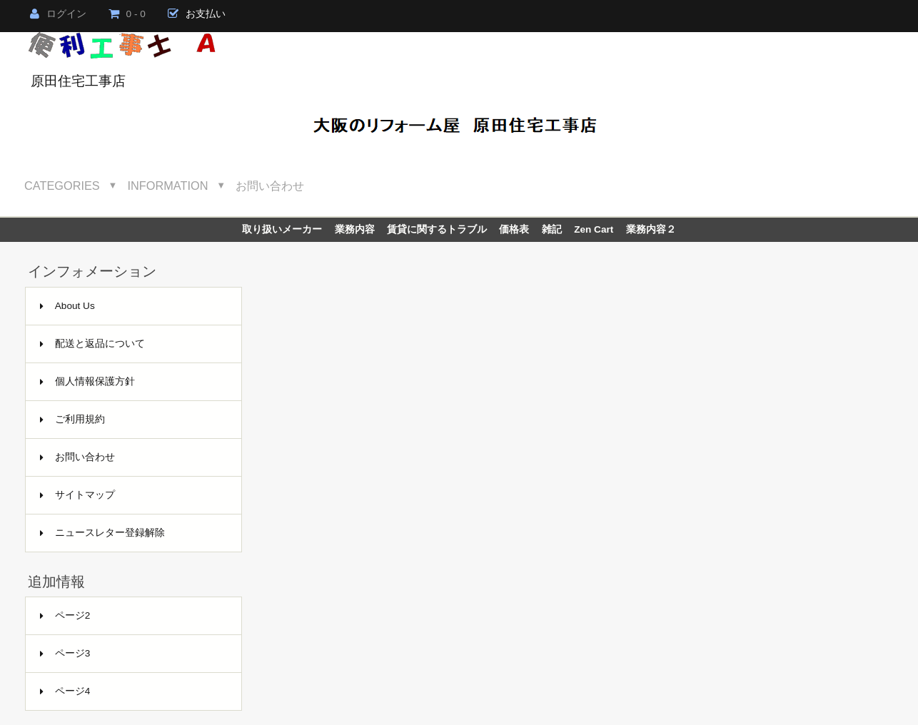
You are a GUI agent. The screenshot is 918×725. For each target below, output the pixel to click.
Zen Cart (593, 229)
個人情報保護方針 (87, 381)
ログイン (58, 14)
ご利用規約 (72, 419)
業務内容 (355, 229)
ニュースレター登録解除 (102, 532)
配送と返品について (92, 343)
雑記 (552, 229)
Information (168, 185)
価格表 (514, 229)
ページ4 (65, 691)
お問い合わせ (270, 185)
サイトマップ (77, 495)
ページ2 (65, 615)
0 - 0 (127, 14)
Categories (62, 185)
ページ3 (65, 653)
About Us (67, 305)
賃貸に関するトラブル (437, 229)
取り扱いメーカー (282, 229)
